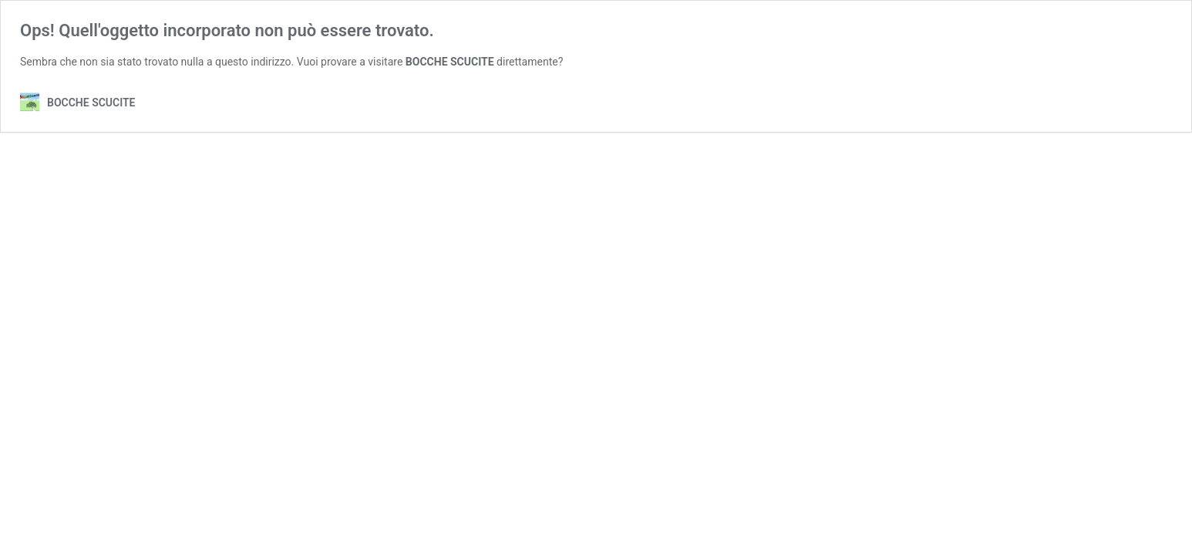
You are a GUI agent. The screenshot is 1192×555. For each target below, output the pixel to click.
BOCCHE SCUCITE (450, 62)
